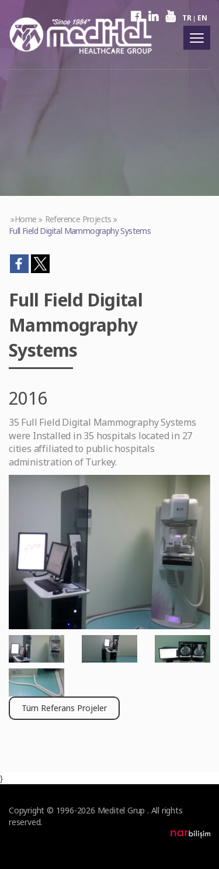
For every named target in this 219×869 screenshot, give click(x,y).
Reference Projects (78, 219)
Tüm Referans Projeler (64, 707)
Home (26, 219)
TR (186, 18)
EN (202, 18)
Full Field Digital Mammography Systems (80, 230)
